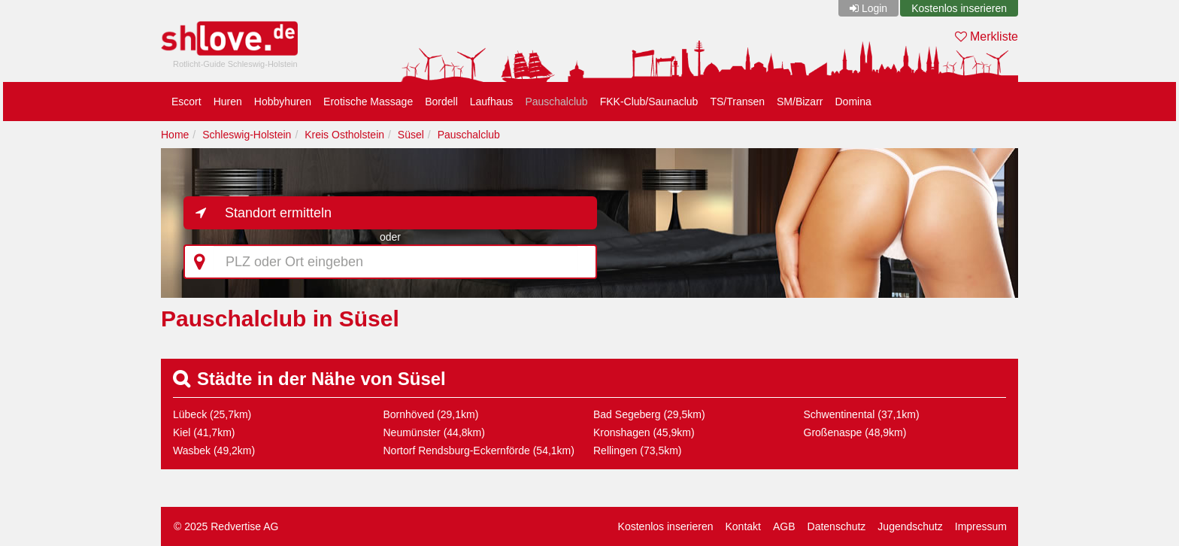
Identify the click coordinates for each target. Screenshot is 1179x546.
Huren (228, 102)
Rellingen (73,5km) (637, 450)
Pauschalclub (556, 102)
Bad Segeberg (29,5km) (649, 414)
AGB (784, 526)
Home (175, 135)
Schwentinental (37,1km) (862, 414)
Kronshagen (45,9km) (644, 432)
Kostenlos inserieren (959, 8)
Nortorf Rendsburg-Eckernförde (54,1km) (478, 450)
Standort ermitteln (278, 212)
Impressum (981, 526)
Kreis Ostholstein (344, 135)
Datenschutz (837, 526)
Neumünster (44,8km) (434, 432)
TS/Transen (737, 102)
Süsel (411, 135)
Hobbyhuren (282, 102)
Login (874, 8)
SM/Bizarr (800, 102)
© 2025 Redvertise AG (226, 526)
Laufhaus (492, 102)
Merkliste (986, 36)
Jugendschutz (909, 526)
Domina (853, 102)
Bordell (441, 102)
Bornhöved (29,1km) (431, 414)
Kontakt (742, 526)
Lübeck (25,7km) (212, 414)
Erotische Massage (368, 102)
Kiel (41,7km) (204, 432)
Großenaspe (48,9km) (855, 432)
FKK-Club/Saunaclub (649, 102)
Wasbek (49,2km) (214, 450)
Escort (186, 102)
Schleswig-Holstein (246, 135)
